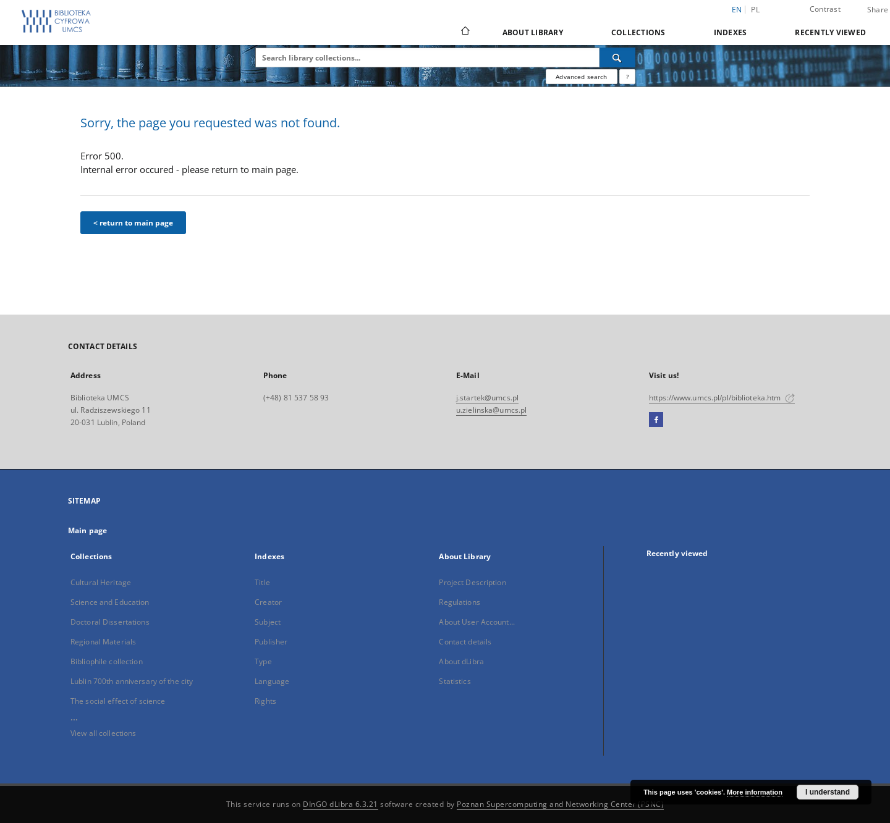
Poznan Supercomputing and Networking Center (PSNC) (560, 804)
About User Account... (477, 622)
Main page (87, 530)
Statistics (454, 681)
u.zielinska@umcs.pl (491, 410)
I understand (827, 792)
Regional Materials (103, 641)
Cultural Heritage (100, 582)
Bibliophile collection (106, 661)
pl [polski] (755, 10)
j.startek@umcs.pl (487, 397)
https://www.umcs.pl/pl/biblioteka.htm (722, 397)
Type (263, 661)
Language (272, 681)
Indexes (730, 32)
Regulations (459, 602)
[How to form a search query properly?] (627, 76)
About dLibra (461, 661)
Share (877, 10)
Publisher (271, 641)
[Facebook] (656, 420)
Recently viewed (830, 32)
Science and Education (110, 602)
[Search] (617, 57)
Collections (638, 32)
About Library (532, 32)
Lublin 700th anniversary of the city (131, 681)
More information (754, 792)
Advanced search (581, 76)
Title (262, 582)
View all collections (103, 733)
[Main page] (464, 32)
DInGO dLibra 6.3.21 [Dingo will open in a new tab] (340, 804)
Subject (268, 622)
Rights (265, 701)
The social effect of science (117, 701)
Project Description (472, 582)
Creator (268, 602)
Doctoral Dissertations (110, 622)
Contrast (825, 9)
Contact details (465, 641)
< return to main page (133, 222)
